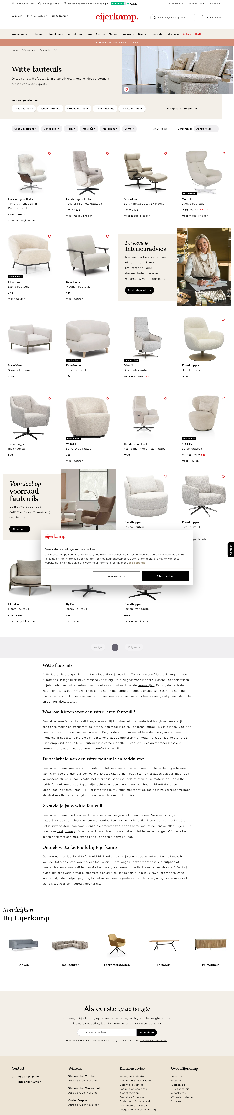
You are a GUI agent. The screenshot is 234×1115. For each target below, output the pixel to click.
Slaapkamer (56, 34)
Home (15, 50)
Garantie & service (132, 1084)
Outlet (199, 34)
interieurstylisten (55, 878)
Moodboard (215, 3)
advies (16, 84)
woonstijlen (146, 685)
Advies (100, 34)
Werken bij (178, 1084)
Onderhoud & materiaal (135, 1101)
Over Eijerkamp (184, 1068)
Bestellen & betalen (132, 1097)
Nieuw (142, 34)
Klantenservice (175, 3)
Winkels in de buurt (184, 1097)
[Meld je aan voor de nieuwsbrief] (107, 1032)
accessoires (156, 690)
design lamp (66, 831)
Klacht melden (129, 1093)
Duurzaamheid (180, 1089)
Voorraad (128, 34)
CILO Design (60, 16)
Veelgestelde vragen (133, 1105)
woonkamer (69, 696)
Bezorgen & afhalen (132, 1076)
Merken (114, 34)
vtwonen (173, 34)
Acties (187, 34)
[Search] (173, 17)
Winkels (17, 16)
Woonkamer (19, 34)
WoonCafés (178, 1093)
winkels (67, 78)
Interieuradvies (37, 16)
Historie (176, 1080)
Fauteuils (45, 50)
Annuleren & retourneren (135, 1080)
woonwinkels (150, 862)
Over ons (176, 1076)
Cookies (176, 1101)
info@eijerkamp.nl (27, 1082)
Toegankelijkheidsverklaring (138, 1109)
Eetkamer (37, 34)
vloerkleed (50, 789)
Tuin (89, 34)
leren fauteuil (147, 726)
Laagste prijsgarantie (134, 1089)
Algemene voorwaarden (153, 1040)
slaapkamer (88, 696)
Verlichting (75, 34)
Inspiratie (157, 34)
